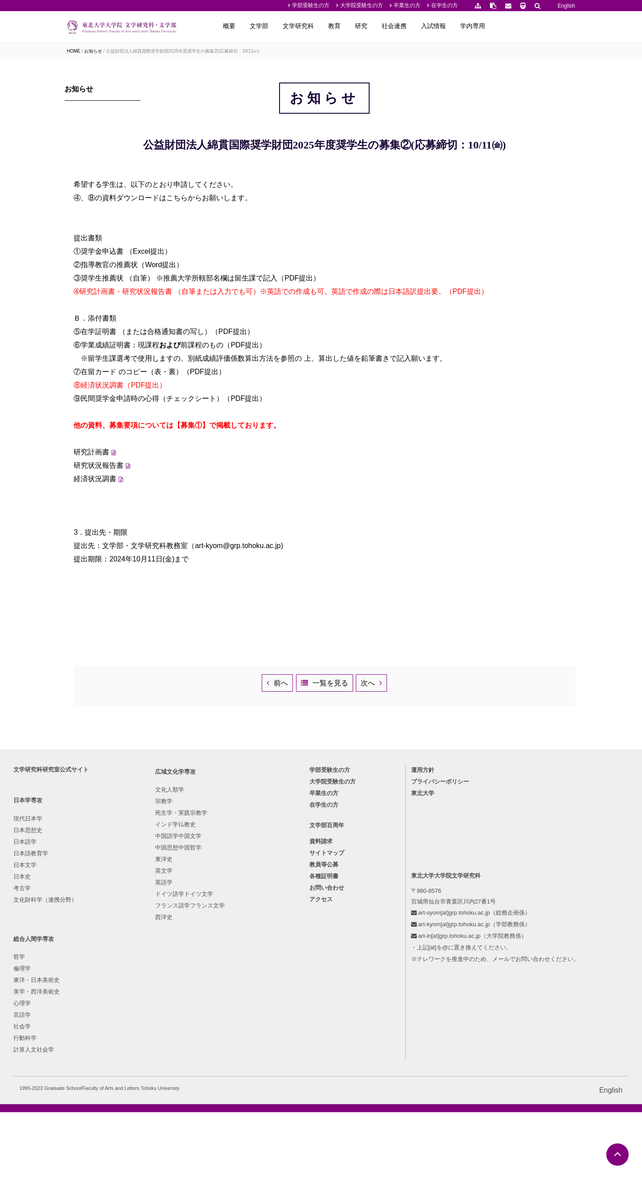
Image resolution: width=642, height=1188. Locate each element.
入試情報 (516, 25)
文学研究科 (381, 25)
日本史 (75, 1028)
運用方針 (400, 921)
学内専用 (555, 25)
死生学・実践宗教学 (169, 993)
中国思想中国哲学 (166, 1028)
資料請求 (321, 997)
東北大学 (400, 944)
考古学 (75, 1039)
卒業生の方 (407, 5)
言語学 (228, 1028)
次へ (450, 791)
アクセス (321, 1055)
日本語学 (78, 993)
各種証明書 (323, 1032)
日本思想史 (81, 981)
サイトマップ (326, 1009)
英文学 (151, 1051)
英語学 (151, 1063)
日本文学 (78, 1016)
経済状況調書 (179, 570)
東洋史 (151, 1039)
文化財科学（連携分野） (99, 1051)
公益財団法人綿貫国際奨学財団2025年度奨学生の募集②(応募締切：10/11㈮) (182, 51)
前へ (283, 791)
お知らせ (93, 51)
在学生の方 (444, 5)
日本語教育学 (84, 1005)
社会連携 (477, 25)
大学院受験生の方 (361, 5)
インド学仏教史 (163, 1005)
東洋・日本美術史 (242, 993)
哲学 (225, 970)
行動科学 (231, 1051)
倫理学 (228, 981)
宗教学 (151, 981)
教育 (417, 25)
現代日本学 (81, 970)
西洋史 (151, 1097)
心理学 (228, 1016)
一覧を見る (373, 791)
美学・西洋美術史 (242, 1005)
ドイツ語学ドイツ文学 (172, 1074)
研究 (444, 25)
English (566, 6)
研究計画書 (176, 544)
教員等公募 (323, 1020)
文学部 (342, 25)
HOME (73, 51)
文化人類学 (157, 970)
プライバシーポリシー (417, 933)
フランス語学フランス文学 (178, 1086)
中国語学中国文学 (166, 1016)
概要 (312, 25)
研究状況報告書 (183, 557)
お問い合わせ (326, 1043)
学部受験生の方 (310, 5)
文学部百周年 (326, 981)
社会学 (228, 1039)
